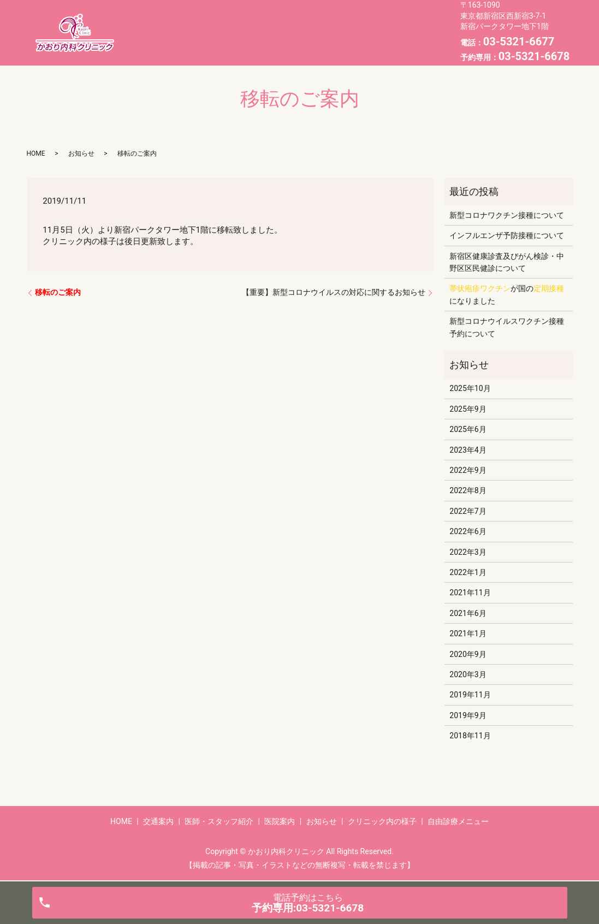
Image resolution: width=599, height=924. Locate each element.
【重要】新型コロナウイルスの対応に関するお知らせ (333, 292)
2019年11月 (469, 694)
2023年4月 (467, 450)
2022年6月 (467, 531)
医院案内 (376, 23)
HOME (173, 23)
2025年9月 (467, 409)
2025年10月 (469, 388)
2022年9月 (467, 470)
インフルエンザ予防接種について (506, 235)
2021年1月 (467, 633)
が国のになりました (506, 294)
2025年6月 (467, 429)
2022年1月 (467, 572)
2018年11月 (469, 735)
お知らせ (177, 40)
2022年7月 (467, 511)
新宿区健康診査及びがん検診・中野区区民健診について (506, 262)
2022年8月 (467, 490)
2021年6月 (467, 613)
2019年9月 (467, 715)
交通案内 (224, 23)
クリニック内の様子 (253, 40)
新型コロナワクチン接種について (506, 215)
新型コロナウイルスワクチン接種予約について (506, 327)
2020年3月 (467, 674)
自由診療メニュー (346, 40)
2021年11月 (469, 592)
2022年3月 (467, 552)
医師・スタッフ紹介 (300, 23)
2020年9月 (467, 654)
